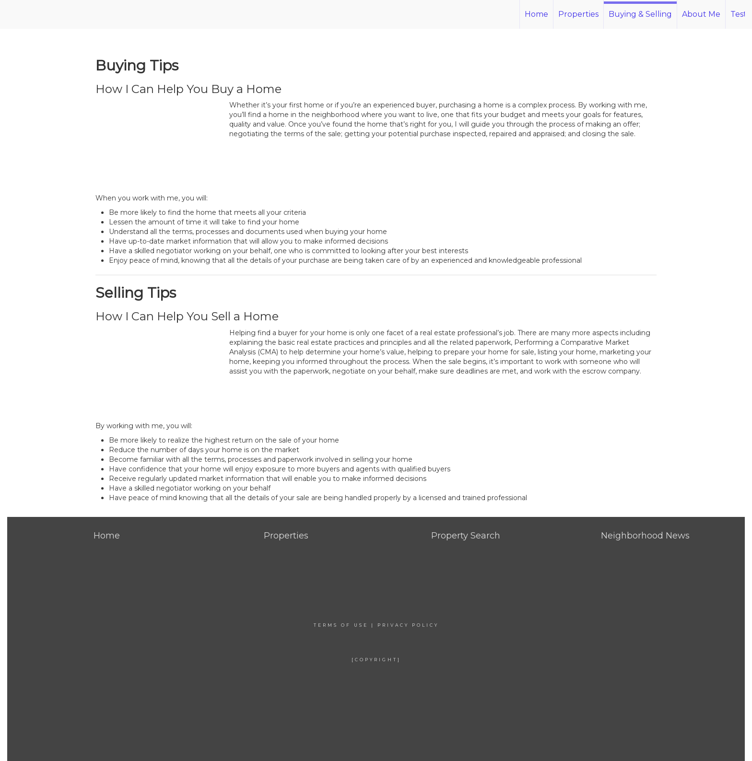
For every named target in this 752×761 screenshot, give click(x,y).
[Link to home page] (65, 14)
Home (536, 14)
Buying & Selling (640, 14)
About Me (701, 14)
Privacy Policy (408, 625)
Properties (578, 14)
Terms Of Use (341, 625)
